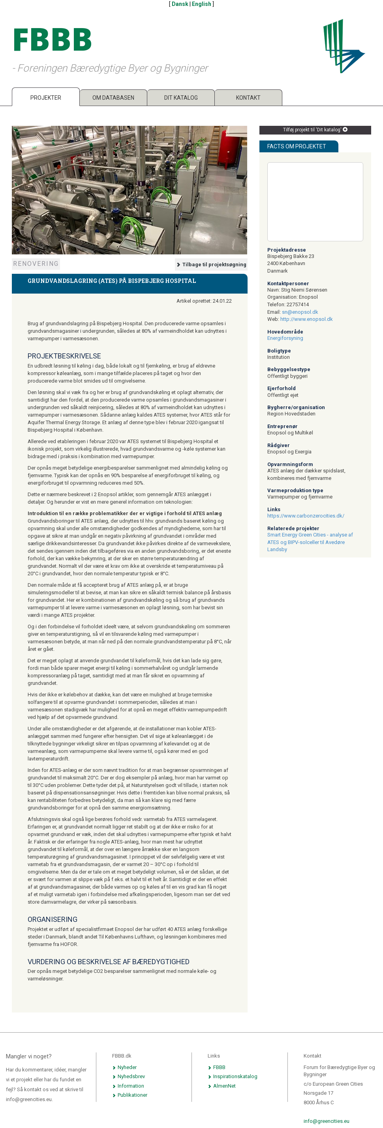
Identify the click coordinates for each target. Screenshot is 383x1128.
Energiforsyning (285, 338)
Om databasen (113, 98)
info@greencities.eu (326, 1121)
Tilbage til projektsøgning (211, 264)
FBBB (216, 1067)
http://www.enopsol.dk (306, 319)
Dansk (180, 4)
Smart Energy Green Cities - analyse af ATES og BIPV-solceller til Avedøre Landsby (310, 542)
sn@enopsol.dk (300, 312)
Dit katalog (181, 98)
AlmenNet (222, 1086)
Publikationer (129, 1095)
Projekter (45, 98)
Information (128, 1086)
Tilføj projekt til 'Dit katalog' (315, 130)
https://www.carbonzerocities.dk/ (305, 516)
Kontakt (248, 98)
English (201, 4)
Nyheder (124, 1067)
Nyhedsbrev (128, 1076)
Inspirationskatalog (232, 1076)
